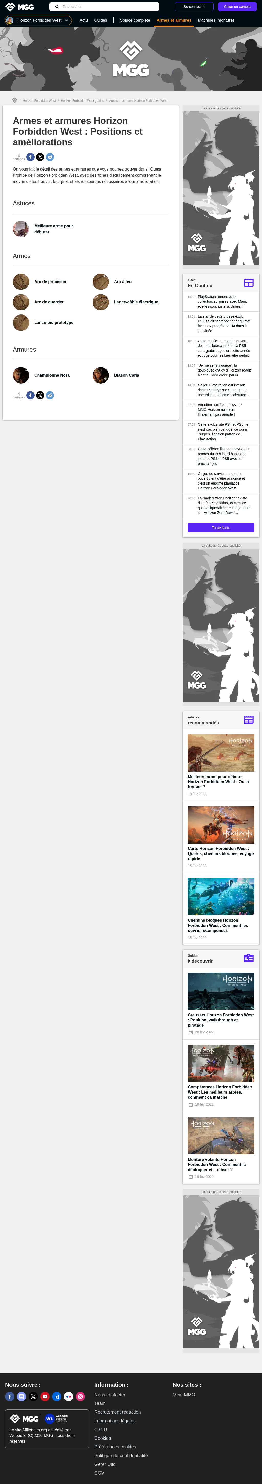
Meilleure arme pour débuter (53, 229)
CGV (99, 1473)
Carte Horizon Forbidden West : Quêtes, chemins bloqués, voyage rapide (221, 853)
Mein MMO (184, 1394)
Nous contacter (109, 1394)
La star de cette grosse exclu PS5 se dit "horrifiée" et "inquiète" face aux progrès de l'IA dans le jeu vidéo (224, 323)
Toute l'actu (221, 528)
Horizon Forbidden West (39, 101)
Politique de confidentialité (121, 1455)
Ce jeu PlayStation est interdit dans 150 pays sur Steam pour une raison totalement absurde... (223, 390)
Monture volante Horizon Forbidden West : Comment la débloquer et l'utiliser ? (217, 1164)
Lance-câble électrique (136, 302)
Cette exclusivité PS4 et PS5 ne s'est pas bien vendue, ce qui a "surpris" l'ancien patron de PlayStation (223, 431)
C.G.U (100, 1429)
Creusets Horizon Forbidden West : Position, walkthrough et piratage (221, 1020)
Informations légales (115, 1420)
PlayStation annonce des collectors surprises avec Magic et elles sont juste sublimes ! (223, 301)
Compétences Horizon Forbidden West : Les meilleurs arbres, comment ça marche (220, 1092)
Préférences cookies (115, 1446)
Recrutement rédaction (117, 1412)
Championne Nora (52, 375)
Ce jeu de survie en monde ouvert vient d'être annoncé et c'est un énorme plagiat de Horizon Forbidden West (221, 480)
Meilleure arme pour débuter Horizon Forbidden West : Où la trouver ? (218, 781)
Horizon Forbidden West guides (82, 101)
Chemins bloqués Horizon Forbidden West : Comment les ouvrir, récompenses (218, 925)
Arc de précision (50, 281)
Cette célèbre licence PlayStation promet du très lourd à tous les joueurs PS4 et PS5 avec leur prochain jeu (224, 456)
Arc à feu (123, 281)
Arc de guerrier (49, 302)
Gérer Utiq (105, 1464)
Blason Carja (126, 375)
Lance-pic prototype (53, 322)
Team (100, 1403)
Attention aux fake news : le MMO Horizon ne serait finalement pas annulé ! (220, 410)
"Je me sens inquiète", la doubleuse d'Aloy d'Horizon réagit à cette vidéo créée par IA (224, 370)
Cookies (102, 1438)
